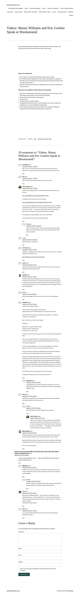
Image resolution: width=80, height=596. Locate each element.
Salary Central (18, 12)
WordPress (70, 590)
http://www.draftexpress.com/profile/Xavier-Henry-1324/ (35, 195)
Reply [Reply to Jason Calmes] (23, 221)
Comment (21, 532)
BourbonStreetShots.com (13, 5)
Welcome (70, 12)
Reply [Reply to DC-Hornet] (23, 260)
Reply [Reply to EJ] (23, 299)
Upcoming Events (62, 12)
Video (50, 139)
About (26, 8)
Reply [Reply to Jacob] (23, 272)
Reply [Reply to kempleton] (23, 377)
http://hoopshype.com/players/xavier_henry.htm (33, 257)
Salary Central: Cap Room (30, 12)
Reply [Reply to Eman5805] (23, 173)
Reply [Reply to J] (23, 244)
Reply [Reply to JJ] (27, 488)
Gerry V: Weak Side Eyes (66, 8)
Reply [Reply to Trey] (27, 234)
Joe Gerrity (45, 139)
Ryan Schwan (26, 431)
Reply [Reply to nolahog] (23, 289)
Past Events (10, 12)
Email (19, 555)
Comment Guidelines (35, 8)
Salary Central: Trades (45, 12)
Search (54, 12)
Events (44, 8)
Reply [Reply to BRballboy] (23, 476)
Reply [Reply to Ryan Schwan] (23, 448)
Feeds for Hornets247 (53, 8)
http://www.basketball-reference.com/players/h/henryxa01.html (37, 202)
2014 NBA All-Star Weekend (15, 8)
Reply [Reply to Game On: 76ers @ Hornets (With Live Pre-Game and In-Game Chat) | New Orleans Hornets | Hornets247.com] (19, 462)
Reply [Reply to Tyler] (23, 403)
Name (20, 548)
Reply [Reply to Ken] (23, 183)
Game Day (40, 139)
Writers (71, 15)
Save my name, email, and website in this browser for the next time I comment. (38, 569)
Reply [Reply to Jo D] (23, 506)
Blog (35, 139)
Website (20, 562)
